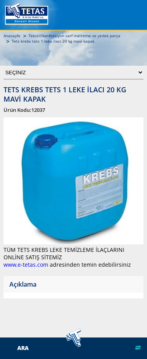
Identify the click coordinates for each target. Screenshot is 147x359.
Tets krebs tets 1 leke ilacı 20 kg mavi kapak (53, 41)
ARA (23, 348)
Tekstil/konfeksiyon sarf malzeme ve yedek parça (74, 35)
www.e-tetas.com (26, 264)
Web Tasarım (121, 347)
